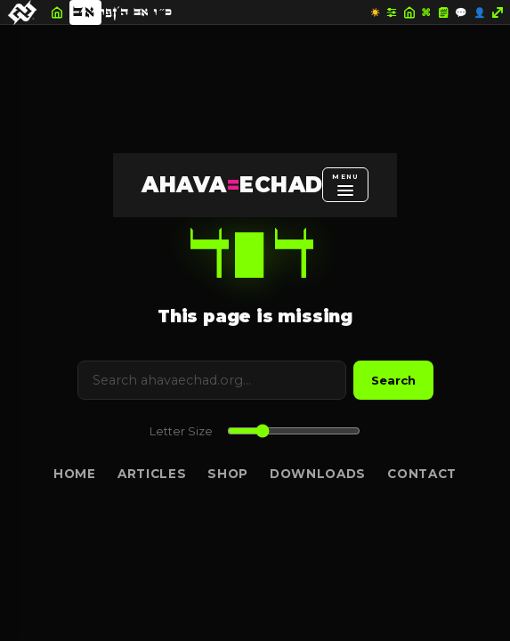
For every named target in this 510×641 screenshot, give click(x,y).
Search (393, 380)
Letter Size (181, 431)
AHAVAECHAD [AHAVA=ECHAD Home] (232, 185)
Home (74, 474)
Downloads (318, 474)
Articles (151, 474)
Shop (227, 474)
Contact (422, 474)
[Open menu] (345, 184)
